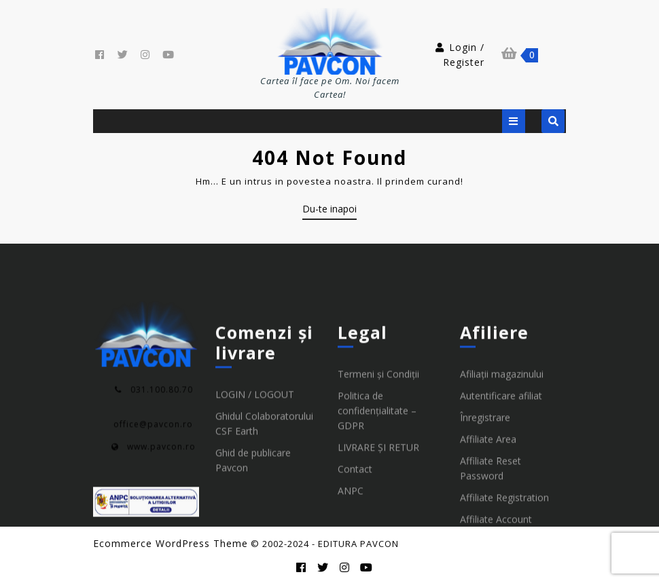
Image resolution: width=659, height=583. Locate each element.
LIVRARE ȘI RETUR (378, 546)
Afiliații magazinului (502, 473)
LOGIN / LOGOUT (254, 493)
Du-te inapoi (329, 211)
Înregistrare (485, 516)
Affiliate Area (488, 538)
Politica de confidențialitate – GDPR (377, 510)
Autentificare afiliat (501, 495)
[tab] (513, 121)
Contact (355, 568)
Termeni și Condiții (378, 473)
